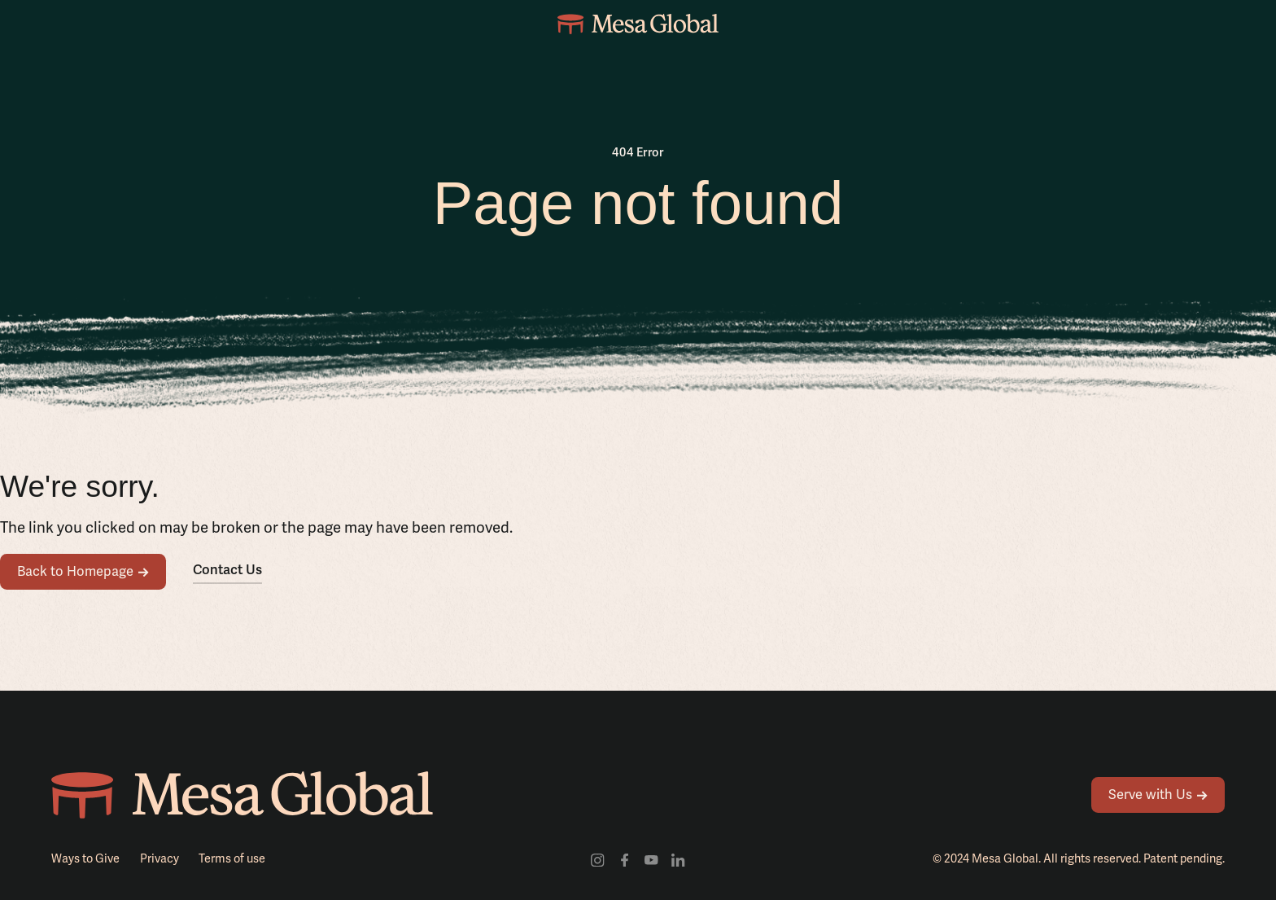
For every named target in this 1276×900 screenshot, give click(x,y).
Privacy (159, 858)
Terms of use (232, 858)
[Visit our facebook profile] (624, 858)
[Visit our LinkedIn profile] (678, 858)
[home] (638, 24)
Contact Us (227, 570)
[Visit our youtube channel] (651, 858)
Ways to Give (85, 858)
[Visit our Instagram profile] (597, 858)
